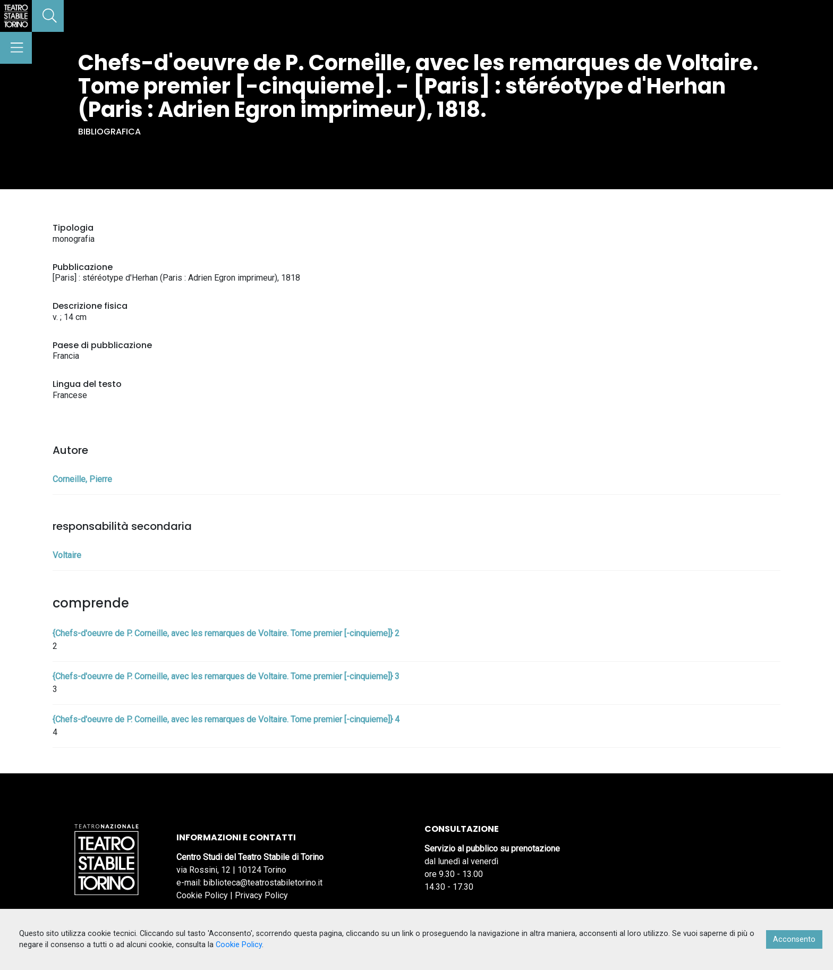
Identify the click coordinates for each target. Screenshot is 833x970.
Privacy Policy (261, 895)
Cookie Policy (202, 895)
